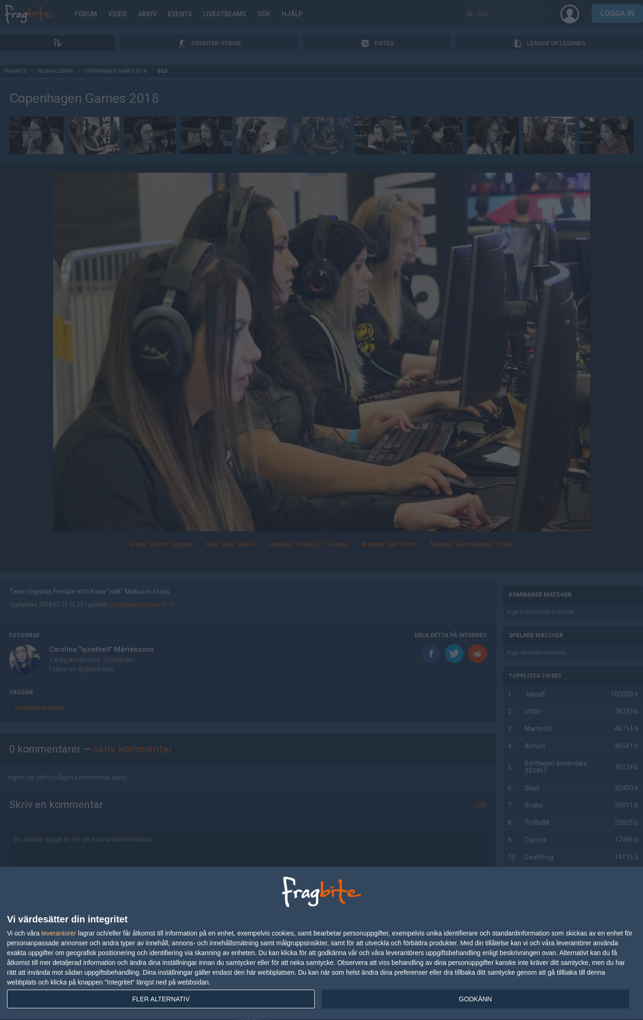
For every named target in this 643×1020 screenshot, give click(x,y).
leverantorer (58, 933)
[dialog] (321, 943)
